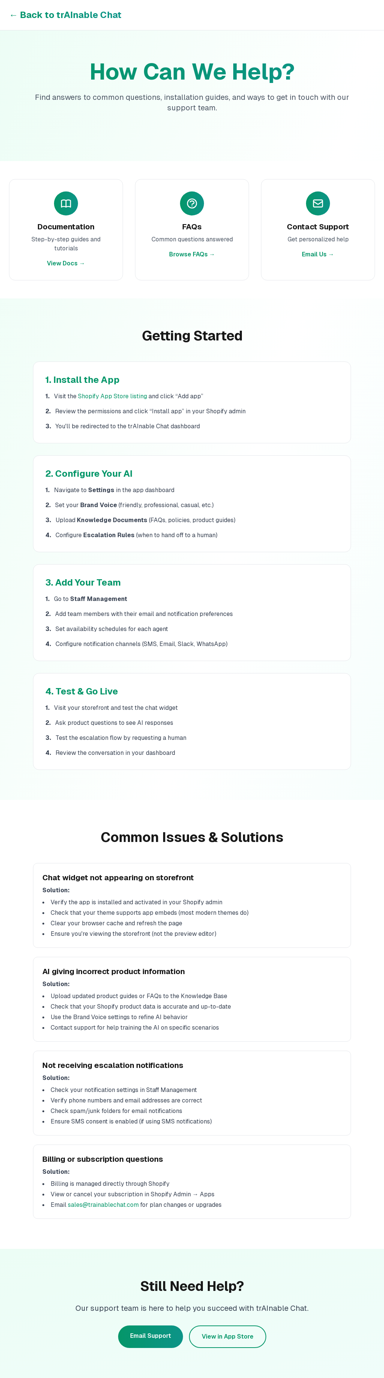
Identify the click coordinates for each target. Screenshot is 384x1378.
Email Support (150, 1336)
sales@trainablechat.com (103, 1205)
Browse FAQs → (192, 254)
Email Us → (318, 254)
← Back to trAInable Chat (65, 15)
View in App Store (228, 1336)
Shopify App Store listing (112, 396)
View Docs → (66, 263)
